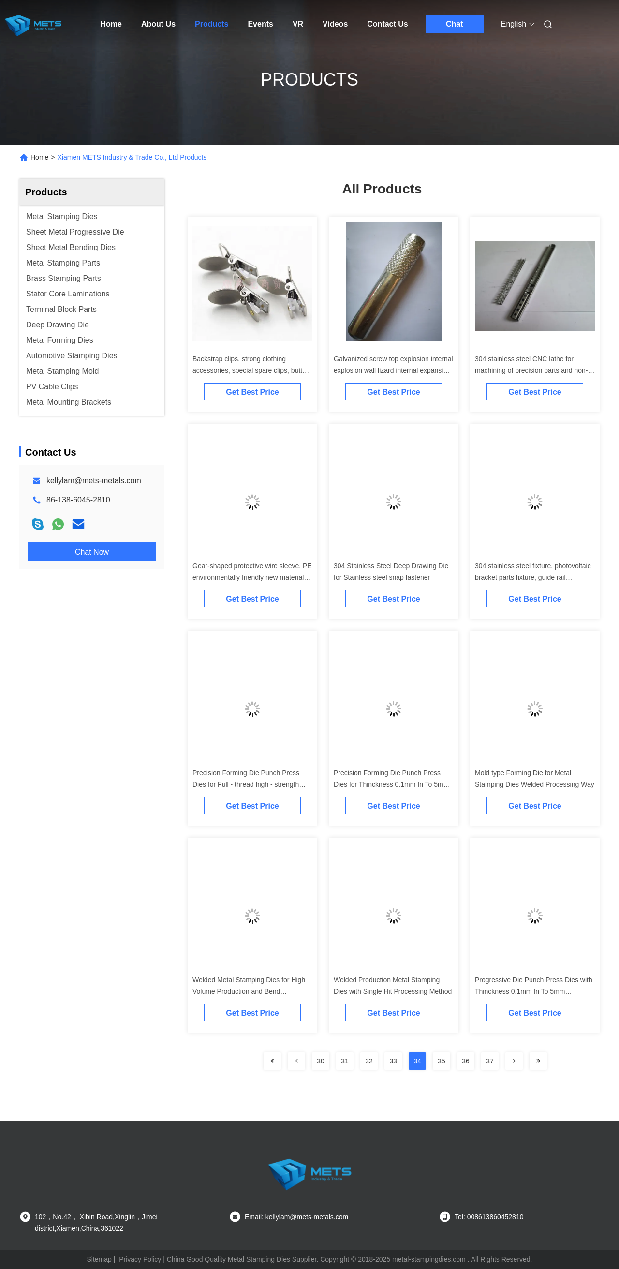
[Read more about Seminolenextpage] (272, 1061)
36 (466, 1061)
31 (345, 1061)
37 (490, 1061)
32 (369, 1061)
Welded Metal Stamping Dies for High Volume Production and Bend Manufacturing (248, 991)
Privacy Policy (140, 1259)
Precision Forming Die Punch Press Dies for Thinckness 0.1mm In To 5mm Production (391, 784)
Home (111, 24)
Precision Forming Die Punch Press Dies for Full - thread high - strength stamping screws (245, 784)
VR (298, 24)
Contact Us (387, 24)
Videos (335, 24)
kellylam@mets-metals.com (93, 480)
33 (393, 1061)
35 (441, 1061)
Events (260, 24)
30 (320, 1061)
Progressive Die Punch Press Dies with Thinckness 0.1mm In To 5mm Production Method (533, 991)
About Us (158, 24)
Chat (454, 24)
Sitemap (99, 1259)
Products (211, 24)
